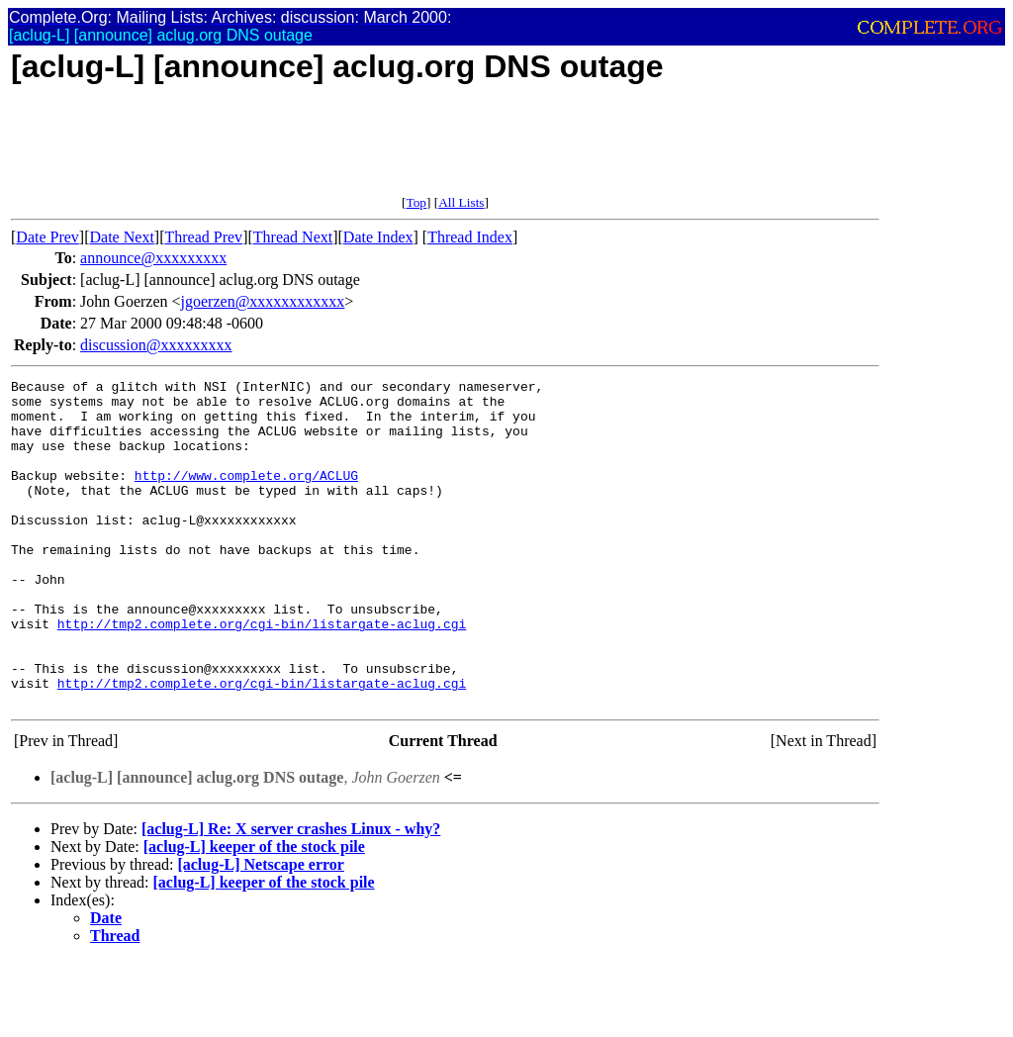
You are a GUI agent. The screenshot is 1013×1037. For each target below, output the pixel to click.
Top (416, 202)
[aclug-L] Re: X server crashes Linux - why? (290, 894)
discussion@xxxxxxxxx (155, 344)
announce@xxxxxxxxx (153, 257)
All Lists (461, 202)
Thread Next (292, 237)
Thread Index (469, 237)
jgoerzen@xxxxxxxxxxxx (263, 301)
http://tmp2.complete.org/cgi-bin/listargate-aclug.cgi (261, 674)
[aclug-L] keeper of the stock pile (254, 911)
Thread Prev (203, 237)
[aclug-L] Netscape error (260, 929)
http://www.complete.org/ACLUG (246, 496)
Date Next (122, 237)
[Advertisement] (371, 150)
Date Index (378, 237)
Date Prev (47, 237)
